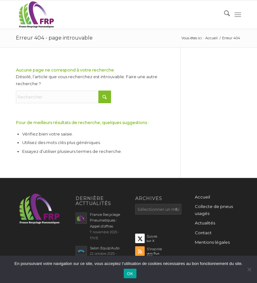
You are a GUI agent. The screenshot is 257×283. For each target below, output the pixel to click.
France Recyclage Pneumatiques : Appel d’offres (105, 220)
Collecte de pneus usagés (214, 210)
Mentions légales (212, 242)
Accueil (202, 196)
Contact (203, 232)
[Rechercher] (224, 14)
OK (130, 273)
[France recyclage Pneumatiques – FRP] (36, 14)
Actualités (205, 222)
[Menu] (237, 14)
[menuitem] (224, 14)
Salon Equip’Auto (104, 248)
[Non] (249, 269)
